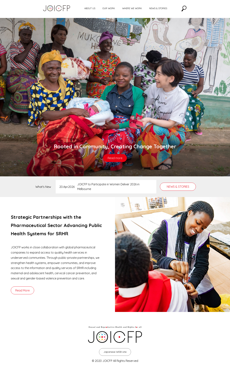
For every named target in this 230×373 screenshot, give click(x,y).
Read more (115, 158)
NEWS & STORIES (158, 8)
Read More (22, 290)
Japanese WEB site (115, 351)
